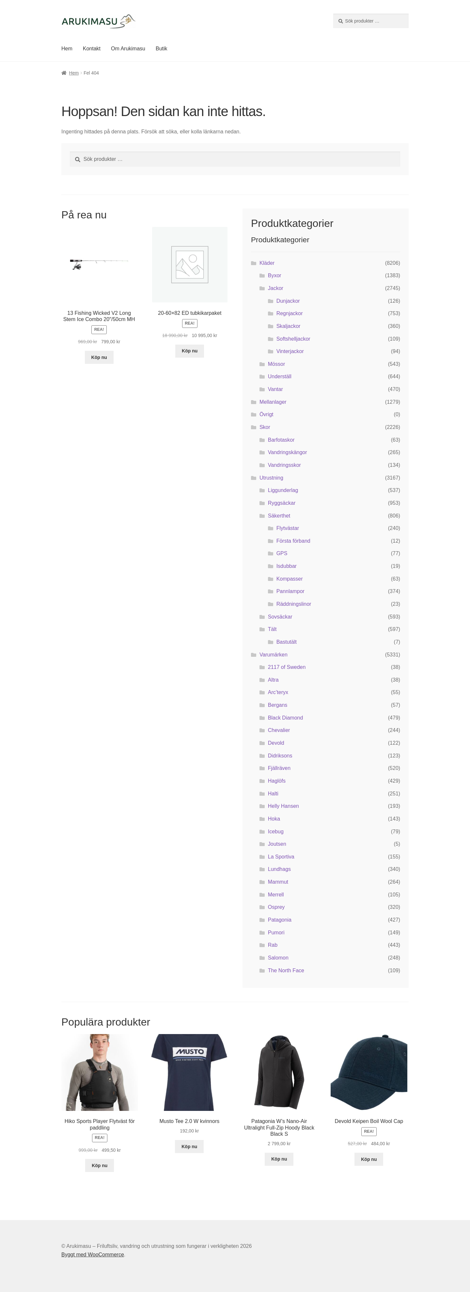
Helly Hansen (283, 806)
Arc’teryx (278, 692)
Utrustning (271, 478)
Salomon (278, 957)
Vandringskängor (287, 452)
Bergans (278, 705)
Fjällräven (279, 768)
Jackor (275, 288)
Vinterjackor (290, 351)
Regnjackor (289, 313)
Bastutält (286, 642)
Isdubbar (286, 566)
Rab (272, 945)
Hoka (274, 819)
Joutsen (277, 844)
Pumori (276, 932)
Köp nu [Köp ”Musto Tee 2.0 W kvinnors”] (189, 1146)
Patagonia (279, 920)
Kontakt (92, 48)
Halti (273, 793)
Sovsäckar (280, 617)
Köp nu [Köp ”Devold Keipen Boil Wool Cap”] (369, 1159)
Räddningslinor (293, 604)
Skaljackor (288, 326)
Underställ (279, 376)
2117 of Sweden (287, 667)
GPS (282, 553)
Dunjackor (288, 301)
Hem (66, 48)
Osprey (276, 907)
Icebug (276, 831)
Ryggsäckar (281, 503)
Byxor (274, 275)
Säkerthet (279, 515)
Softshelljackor (293, 339)
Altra (273, 680)
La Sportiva (281, 856)
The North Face (286, 970)
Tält (272, 629)
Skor (264, 427)
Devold (276, 743)
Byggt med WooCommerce (92, 1254)
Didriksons (280, 755)
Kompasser (289, 579)
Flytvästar (287, 528)
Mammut (278, 882)
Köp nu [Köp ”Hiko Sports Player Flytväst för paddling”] (99, 1165)
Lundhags (279, 869)
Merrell (276, 894)
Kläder (266, 263)
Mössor (276, 364)
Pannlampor (290, 591)
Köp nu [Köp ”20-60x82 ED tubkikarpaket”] (189, 350)
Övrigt (266, 414)
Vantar (275, 389)
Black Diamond (285, 718)
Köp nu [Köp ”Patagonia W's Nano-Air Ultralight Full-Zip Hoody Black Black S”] (279, 1159)
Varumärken (273, 654)
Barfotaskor (281, 440)
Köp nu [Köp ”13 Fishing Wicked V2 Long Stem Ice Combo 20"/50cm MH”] (99, 357)
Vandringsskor (284, 465)
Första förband (293, 541)
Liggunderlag (283, 490)
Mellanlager (273, 402)
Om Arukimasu (128, 48)
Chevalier (279, 730)
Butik (161, 48)
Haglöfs (277, 781)
